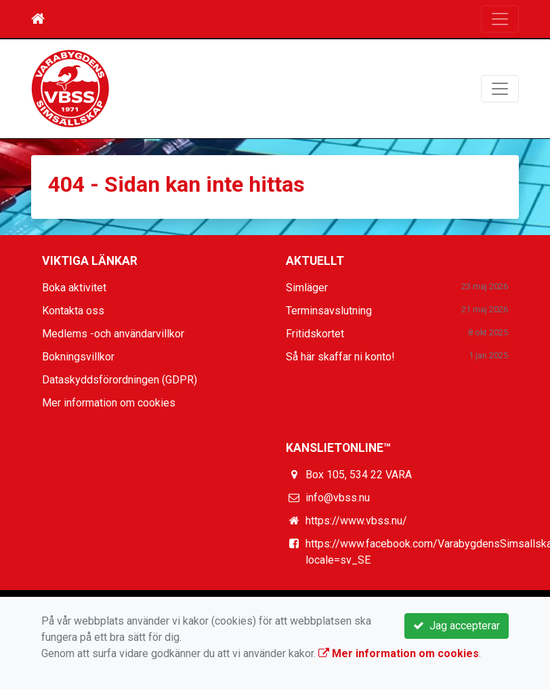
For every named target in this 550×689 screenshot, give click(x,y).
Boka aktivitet (74, 287)
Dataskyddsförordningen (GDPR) (119, 379)
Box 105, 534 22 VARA (358, 474)
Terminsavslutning (329, 310)
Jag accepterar (456, 625)
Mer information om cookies (108, 402)
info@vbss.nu (337, 497)
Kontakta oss (73, 310)
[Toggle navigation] (500, 19)
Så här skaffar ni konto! (340, 356)
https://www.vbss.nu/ (356, 520)
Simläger (307, 287)
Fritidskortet (315, 333)
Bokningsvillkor (78, 356)
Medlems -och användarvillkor (113, 333)
